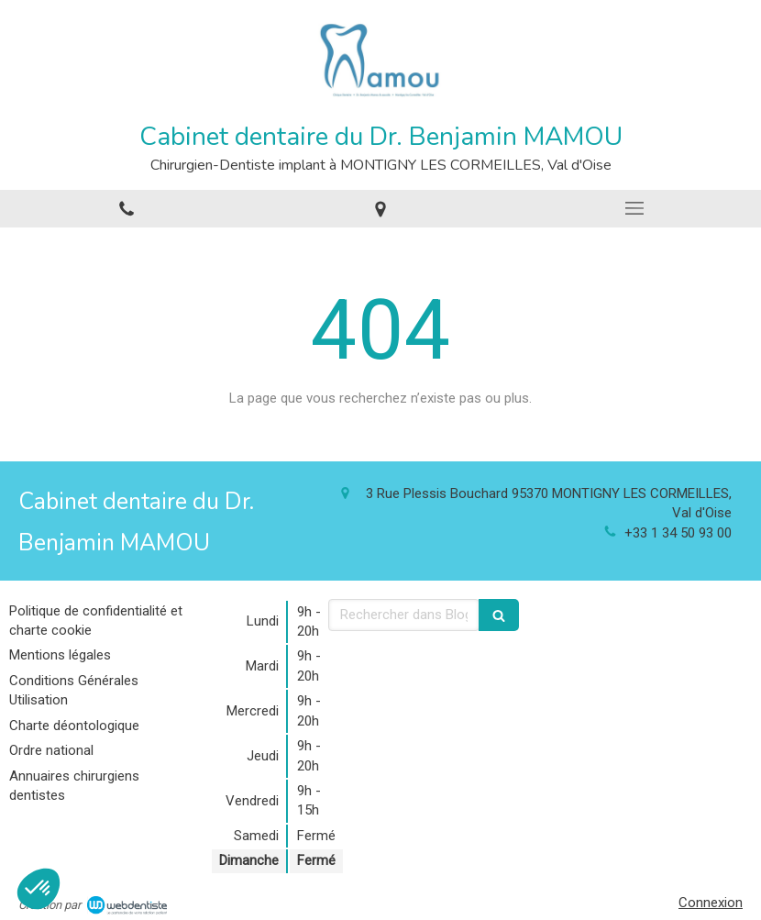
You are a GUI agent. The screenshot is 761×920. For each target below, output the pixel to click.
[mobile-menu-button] (634, 208)
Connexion (710, 902)
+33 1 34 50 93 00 (678, 533)
